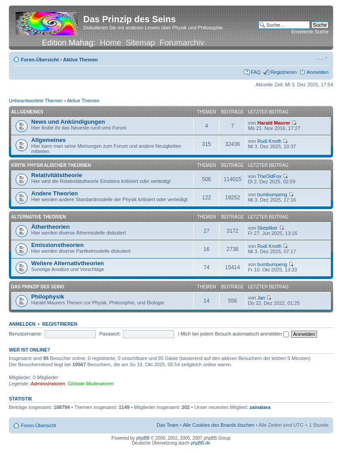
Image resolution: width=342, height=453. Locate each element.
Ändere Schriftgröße (322, 58)
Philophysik (47, 296)
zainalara (259, 407)
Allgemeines (27, 111)
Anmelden (317, 72)
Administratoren (48, 383)
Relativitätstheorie (56, 175)
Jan (261, 297)
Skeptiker (267, 228)
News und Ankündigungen (68, 121)
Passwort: (110, 333)
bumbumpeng (272, 194)
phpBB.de (200, 443)
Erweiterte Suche (310, 31)
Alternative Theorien (38, 216)
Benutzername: (25, 333)
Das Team (168, 425)
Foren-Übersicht (40, 59)
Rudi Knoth (269, 141)
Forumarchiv (181, 42)
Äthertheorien (50, 226)
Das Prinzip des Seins (37, 286)
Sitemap (140, 42)
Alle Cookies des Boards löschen (218, 425)
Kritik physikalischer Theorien (51, 165)
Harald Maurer (273, 122)
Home (110, 42)
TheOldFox (269, 176)
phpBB (143, 438)
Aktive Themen (80, 59)
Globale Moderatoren (91, 383)
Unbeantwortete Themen (36, 100)
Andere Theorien (54, 193)
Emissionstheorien (57, 245)
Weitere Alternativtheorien (67, 263)
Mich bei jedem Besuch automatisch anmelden (234, 333)
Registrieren (283, 72)
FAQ (256, 72)
